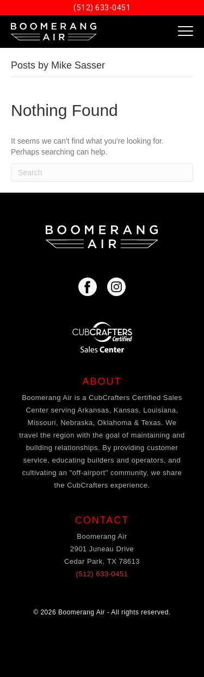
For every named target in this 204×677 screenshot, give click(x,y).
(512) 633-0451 (102, 7)
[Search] (102, 172)
